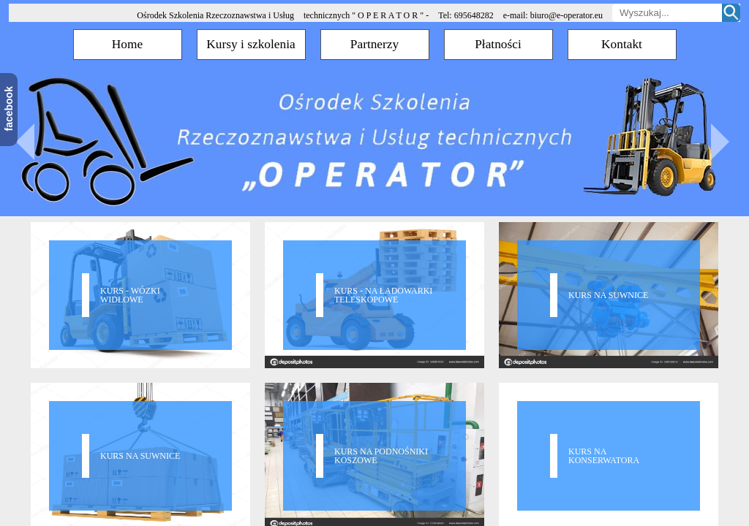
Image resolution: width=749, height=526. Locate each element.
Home (127, 44)
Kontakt (621, 44)
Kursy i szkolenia (250, 44)
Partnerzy (374, 44)
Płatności (498, 44)
